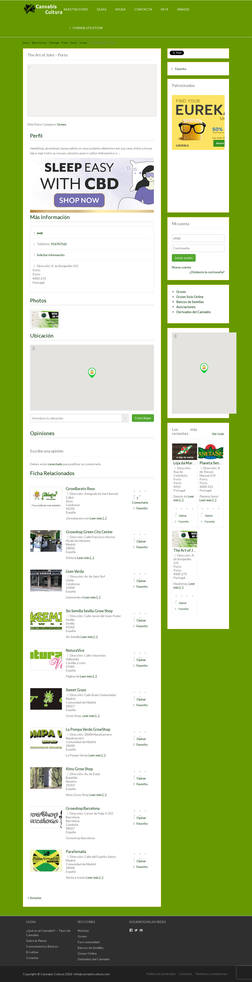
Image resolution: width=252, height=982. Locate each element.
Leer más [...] (98, 518)
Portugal (54, 42)
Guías (101, 9)
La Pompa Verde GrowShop (88, 729)
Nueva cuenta (181, 267)
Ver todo (218, 434)
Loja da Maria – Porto (191, 463)
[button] (92, 373)
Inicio (26, 42)
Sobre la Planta (36, 941)
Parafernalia (76, 851)
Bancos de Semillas (190, 302)
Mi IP (164, 9)
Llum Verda (75, 571)
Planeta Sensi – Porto (217, 463)
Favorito (140, 508)
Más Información (50, 217)
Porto (64, 42)
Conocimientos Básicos (42, 946)
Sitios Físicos (39, 42)
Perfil (36, 135)
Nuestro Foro (76, 9)
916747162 (59, 244)
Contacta (143, 9)
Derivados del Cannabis (193, 312)
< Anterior (34, 898)
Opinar (139, 541)
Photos (38, 300)
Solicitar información (51, 255)
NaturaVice (75, 650)
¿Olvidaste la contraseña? (207, 272)
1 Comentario (140, 500)
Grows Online (87, 953)
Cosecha (32, 958)
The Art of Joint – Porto (193, 550)
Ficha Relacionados (52, 473)
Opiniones (42, 433)
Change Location (85, 28)
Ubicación (42, 335)
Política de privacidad (160, 974)
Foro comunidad (88, 942)
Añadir (183, 9)
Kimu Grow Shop (79, 769)
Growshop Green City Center (89, 532)
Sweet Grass (76, 690)
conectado (55, 464)
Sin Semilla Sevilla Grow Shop (89, 611)
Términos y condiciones (211, 974)
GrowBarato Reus (80, 489)
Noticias (83, 930)
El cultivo (32, 952)
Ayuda (120, 9)
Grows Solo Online (189, 297)
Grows (83, 42)
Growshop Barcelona (83, 808)
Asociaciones (186, 307)
